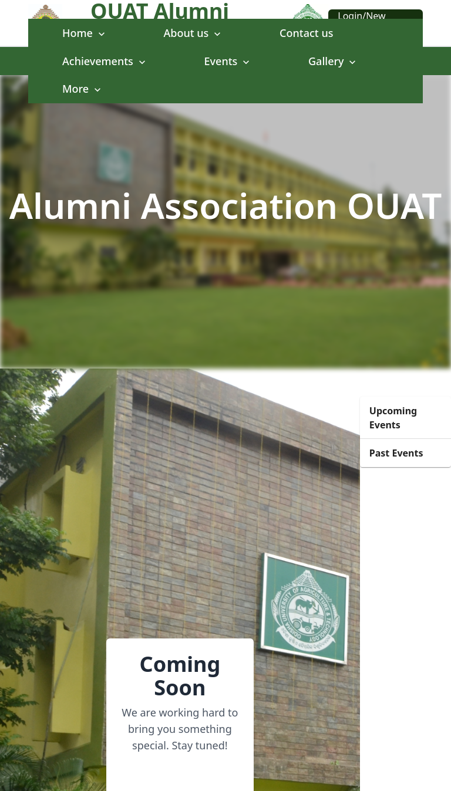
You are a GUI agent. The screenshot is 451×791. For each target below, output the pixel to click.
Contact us (306, 33)
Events (228, 61)
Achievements (105, 61)
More (82, 89)
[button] (405, 418)
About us (194, 33)
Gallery (333, 61)
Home (84, 33)
